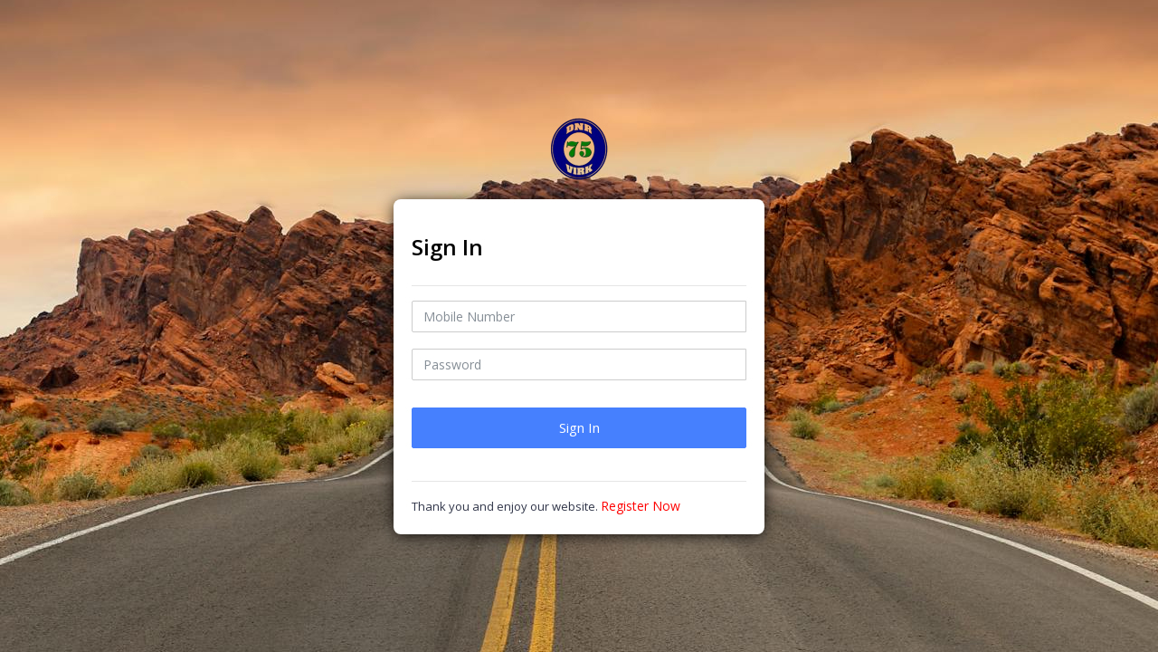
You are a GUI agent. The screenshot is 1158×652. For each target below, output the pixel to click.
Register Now (640, 505)
